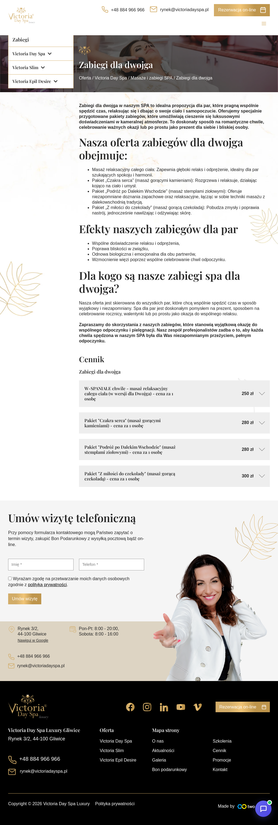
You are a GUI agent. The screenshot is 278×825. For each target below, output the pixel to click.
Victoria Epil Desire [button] (35, 81)
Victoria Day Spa (111, 78)
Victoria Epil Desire (118, 760)
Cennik (219, 750)
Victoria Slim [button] (28, 67)
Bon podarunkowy (169, 769)
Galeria (159, 760)
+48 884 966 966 (128, 9)
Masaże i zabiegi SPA (151, 78)
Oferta (85, 78)
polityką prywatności (47, 584)
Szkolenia (222, 741)
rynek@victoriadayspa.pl (184, 9)
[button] (242, 10)
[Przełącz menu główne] (264, 24)
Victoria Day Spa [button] (32, 54)
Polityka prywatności (115, 803)
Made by (226, 806)
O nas (158, 741)
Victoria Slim (112, 750)
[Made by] (253, 806)
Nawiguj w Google (33, 640)
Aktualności (163, 750)
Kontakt (220, 769)
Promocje (222, 760)
